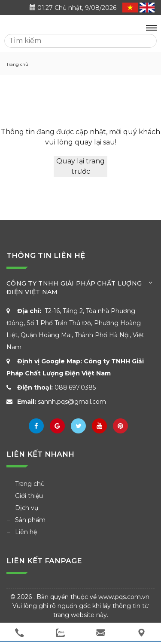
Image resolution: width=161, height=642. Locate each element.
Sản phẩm (30, 520)
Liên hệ (26, 532)
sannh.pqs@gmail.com (72, 401)
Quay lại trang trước (80, 166)
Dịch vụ (26, 508)
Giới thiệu (29, 496)
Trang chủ (30, 484)
